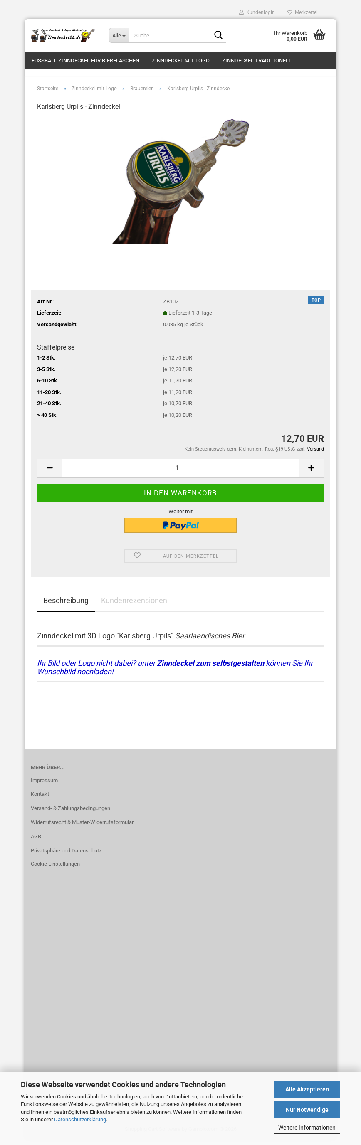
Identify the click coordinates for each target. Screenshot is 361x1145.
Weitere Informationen (307, 1127)
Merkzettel (302, 12)
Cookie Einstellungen (55, 868)
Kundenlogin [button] (257, 12)
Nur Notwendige (307, 1109)
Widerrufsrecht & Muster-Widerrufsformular (82, 827)
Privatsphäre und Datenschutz (66, 855)
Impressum (44, 785)
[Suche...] (119, 35)
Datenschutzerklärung (80, 1119)
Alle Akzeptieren (307, 1089)
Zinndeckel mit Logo (181, 60)
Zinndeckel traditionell (257, 60)
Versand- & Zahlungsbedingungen (70, 813)
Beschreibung (66, 605)
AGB (36, 841)
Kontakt (40, 799)
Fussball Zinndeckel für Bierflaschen (85, 60)
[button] (49, 472)
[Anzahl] (180, 472)
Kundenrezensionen (134, 605)
